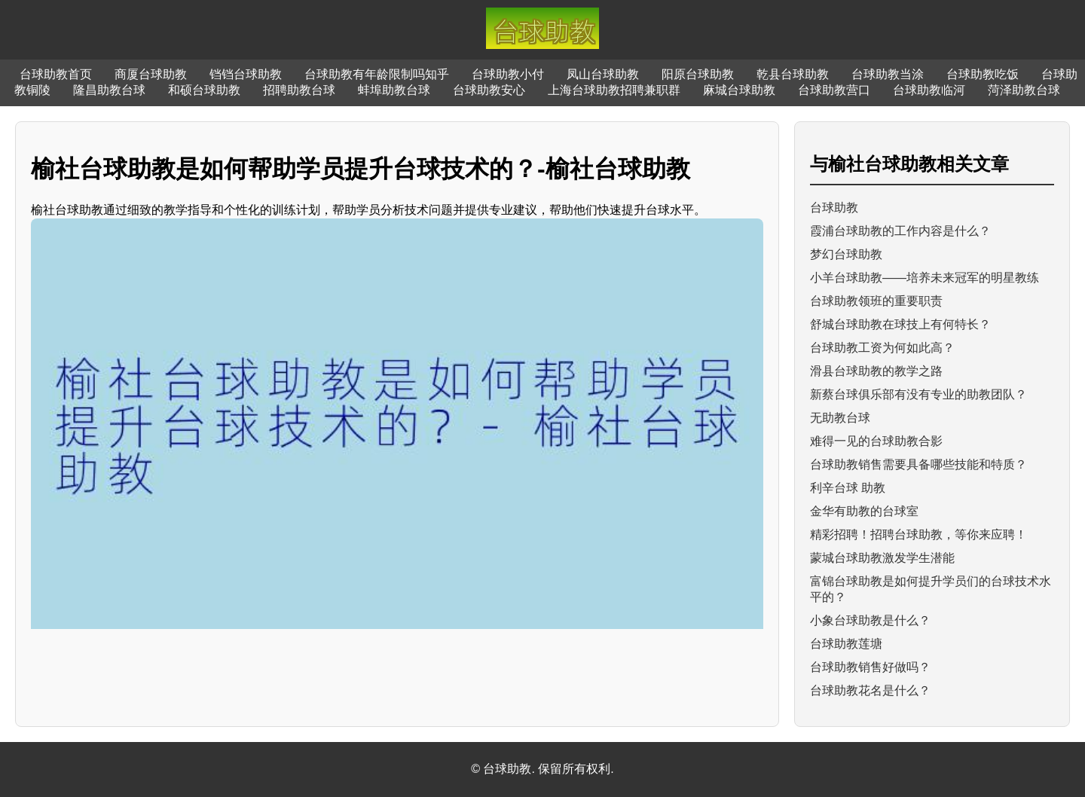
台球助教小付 (508, 74)
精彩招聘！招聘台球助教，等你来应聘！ (918, 534)
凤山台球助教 (603, 74)
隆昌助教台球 (109, 90)
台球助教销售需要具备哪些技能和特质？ (918, 464)
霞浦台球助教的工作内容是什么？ (900, 230)
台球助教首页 (56, 74)
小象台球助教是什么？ (870, 620)
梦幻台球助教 (846, 254)
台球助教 (834, 207)
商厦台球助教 (151, 74)
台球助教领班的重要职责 (876, 301)
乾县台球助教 (792, 74)
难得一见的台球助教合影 (876, 441)
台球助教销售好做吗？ (870, 667)
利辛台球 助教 (847, 487)
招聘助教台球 (299, 90)
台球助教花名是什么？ (870, 690)
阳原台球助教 (698, 74)
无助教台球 (840, 417)
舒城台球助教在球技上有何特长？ (900, 324)
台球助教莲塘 (846, 643)
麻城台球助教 (739, 90)
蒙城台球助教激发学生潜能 (882, 557)
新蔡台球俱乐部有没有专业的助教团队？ (918, 394)
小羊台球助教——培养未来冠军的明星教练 (924, 277)
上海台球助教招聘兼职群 (614, 90)
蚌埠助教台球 (394, 90)
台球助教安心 (489, 90)
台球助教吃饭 (982, 74)
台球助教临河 (929, 90)
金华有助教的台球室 (864, 511)
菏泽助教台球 (1024, 90)
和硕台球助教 (204, 90)
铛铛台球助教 (245, 74)
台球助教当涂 (887, 74)
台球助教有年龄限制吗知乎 (376, 74)
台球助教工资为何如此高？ (882, 347)
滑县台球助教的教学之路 (876, 371)
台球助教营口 (834, 90)
